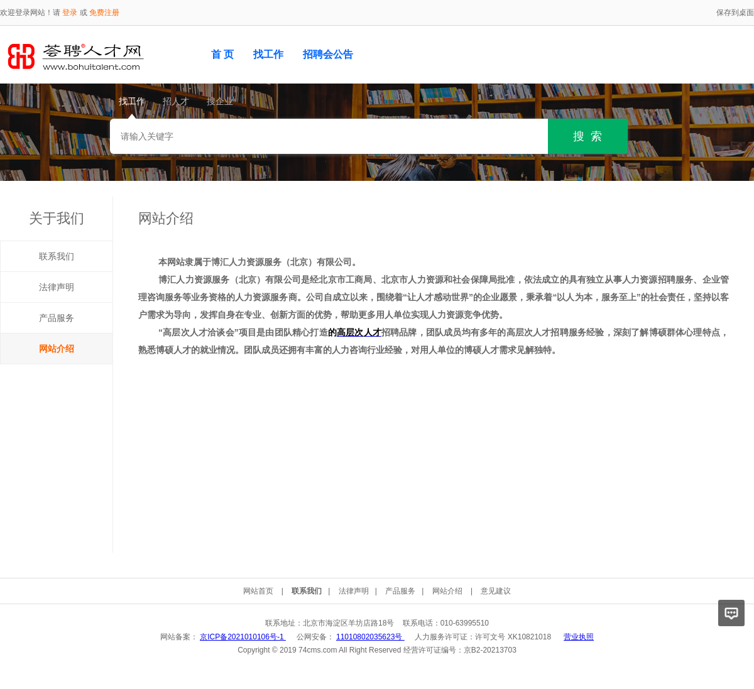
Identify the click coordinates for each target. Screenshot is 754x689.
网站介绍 (56, 349)
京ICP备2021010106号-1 (243, 636)
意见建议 (496, 591)
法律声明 (56, 287)
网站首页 (258, 591)
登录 (69, 12)
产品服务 (56, 318)
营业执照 (579, 636)
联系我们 (56, 256)
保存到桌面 (735, 12)
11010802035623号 (370, 636)
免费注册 (104, 12)
